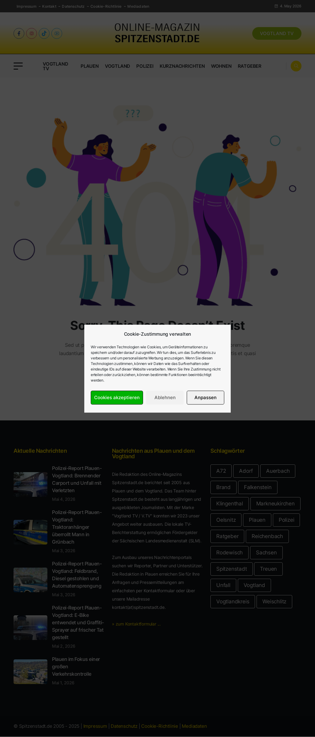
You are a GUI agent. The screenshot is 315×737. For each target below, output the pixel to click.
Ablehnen (165, 397)
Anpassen (205, 397)
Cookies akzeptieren (117, 397)
